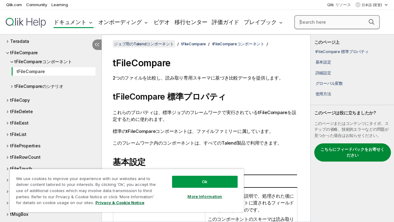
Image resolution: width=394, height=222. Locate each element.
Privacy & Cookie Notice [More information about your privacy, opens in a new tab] (119, 202)
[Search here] (337, 22)
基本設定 (323, 62)
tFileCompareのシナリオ (38, 86)
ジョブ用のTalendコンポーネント (144, 43)
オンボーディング (120, 22)
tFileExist (19, 122)
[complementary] (352, 128)
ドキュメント (70, 22)
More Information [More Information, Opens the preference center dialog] (204, 196)
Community (36, 4)
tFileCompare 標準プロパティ (342, 51)
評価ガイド (225, 22)
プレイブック (260, 22)
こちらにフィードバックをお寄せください (352, 152)
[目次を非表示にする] (97, 44)
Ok (204, 181)
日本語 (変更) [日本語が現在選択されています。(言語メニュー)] (372, 5)
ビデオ (162, 22)
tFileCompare (24, 52)
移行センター (191, 22)
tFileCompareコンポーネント (43, 61)
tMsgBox (19, 214)
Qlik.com (14, 4)
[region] (127, 190)
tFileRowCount (25, 157)
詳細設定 (323, 72)
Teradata (19, 41)
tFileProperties (25, 145)
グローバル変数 (329, 83)
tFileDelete (21, 111)
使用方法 (323, 93)
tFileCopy (20, 100)
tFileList (18, 134)
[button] (371, 22)
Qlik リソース (339, 4)
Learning (59, 4)
